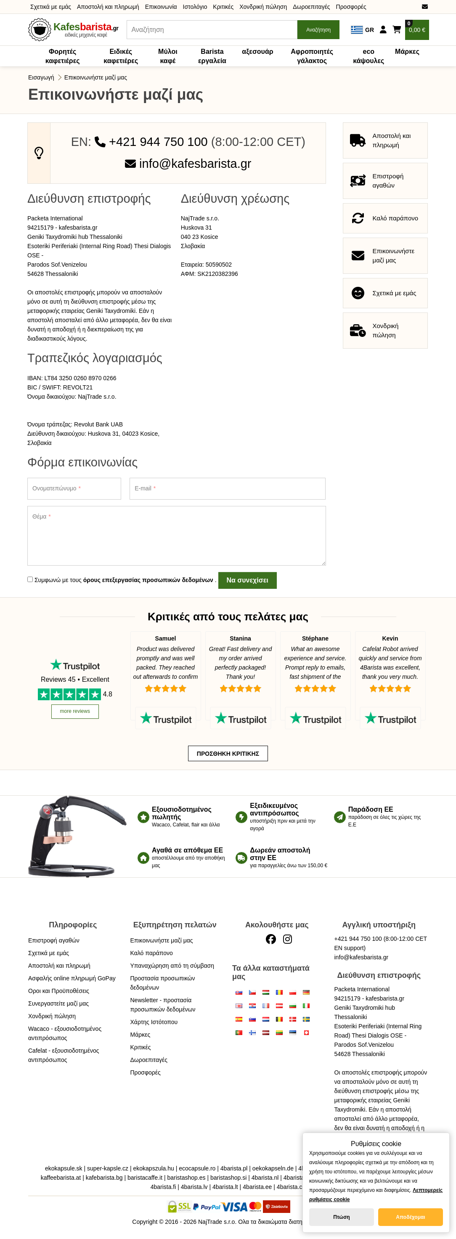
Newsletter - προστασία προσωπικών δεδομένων (163, 1005)
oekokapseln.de (273, 1168)
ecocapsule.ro (197, 1168)
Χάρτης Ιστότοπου (154, 1022)
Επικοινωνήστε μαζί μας (95, 77)
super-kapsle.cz (107, 1168)
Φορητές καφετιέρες (62, 56)
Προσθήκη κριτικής (228, 753)
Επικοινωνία (161, 6)
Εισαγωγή (41, 77)
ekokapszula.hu (153, 1168)
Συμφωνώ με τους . (122, 580)
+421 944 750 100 (151, 141)
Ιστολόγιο (195, 6)
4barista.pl (234, 1168)
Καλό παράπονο (151, 953)
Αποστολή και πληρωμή (108, 6)
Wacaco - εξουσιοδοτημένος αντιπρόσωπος (64, 1033)
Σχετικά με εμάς (50, 6)
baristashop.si (228, 1177)
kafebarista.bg (104, 1177)
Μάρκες (407, 51)
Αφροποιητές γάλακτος (312, 56)
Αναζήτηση (318, 30)
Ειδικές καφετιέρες (120, 56)
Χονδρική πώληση (263, 6)
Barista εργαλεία (212, 56)
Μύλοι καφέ (168, 56)
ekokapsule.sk (63, 1168)
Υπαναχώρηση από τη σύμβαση (172, 965)
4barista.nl (265, 1177)
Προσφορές (351, 6)
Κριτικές (223, 6)
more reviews (75, 711)
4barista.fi (163, 1186)
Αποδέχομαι (410, 1217)
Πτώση (341, 1217)
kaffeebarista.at (61, 1177)
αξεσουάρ (257, 51)
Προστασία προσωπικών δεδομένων (162, 983)
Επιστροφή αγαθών (54, 940)
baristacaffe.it (144, 1177)
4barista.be (298, 1177)
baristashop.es (186, 1177)
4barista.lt (225, 1186)
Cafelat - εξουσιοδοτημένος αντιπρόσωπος (63, 1055)
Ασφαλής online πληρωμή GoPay (72, 978)
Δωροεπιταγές (311, 6)
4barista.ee (257, 1186)
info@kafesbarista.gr (188, 163)
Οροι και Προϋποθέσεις (58, 990)
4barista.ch (291, 1186)
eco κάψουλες (368, 56)
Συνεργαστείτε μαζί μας (58, 1003)
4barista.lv (194, 1186)
